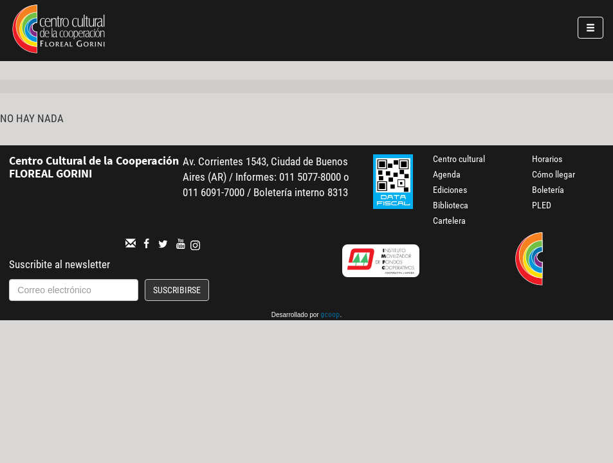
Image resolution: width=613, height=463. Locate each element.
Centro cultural (459, 158)
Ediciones (450, 189)
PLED (541, 205)
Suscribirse (177, 290)
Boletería (548, 189)
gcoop (330, 316)
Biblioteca (450, 205)
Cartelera (449, 220)
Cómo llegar (553, 174)
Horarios (547, 158)
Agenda (447, 174)
